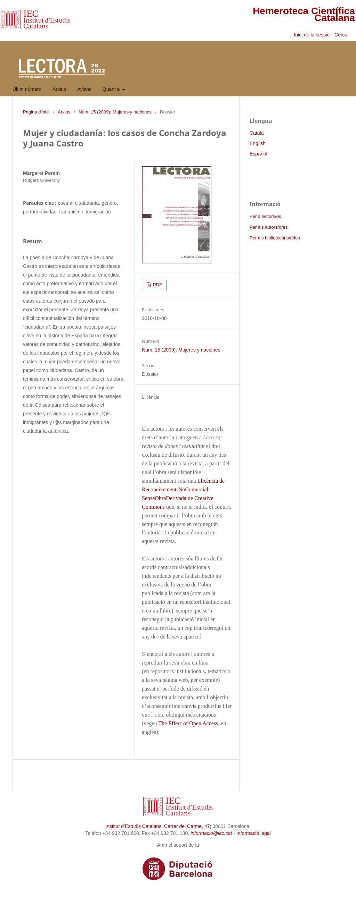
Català (257, 133)
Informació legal (253, 833)
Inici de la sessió (312, 34)
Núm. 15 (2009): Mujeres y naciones (115, 112)
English (258, 143)
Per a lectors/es (265, 216)
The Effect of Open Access (188, 723)
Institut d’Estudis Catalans (133, 826)
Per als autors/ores (269, 227)
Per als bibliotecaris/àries (275, 237)
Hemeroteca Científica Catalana (304, 14)
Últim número (27, 89)
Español (258, 154)
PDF (157, 284)
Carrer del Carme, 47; (187, 826)
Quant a (112, 89)
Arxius (59, 89)
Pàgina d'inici (36, 112)
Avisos (84, 89)
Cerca (341, 34)
